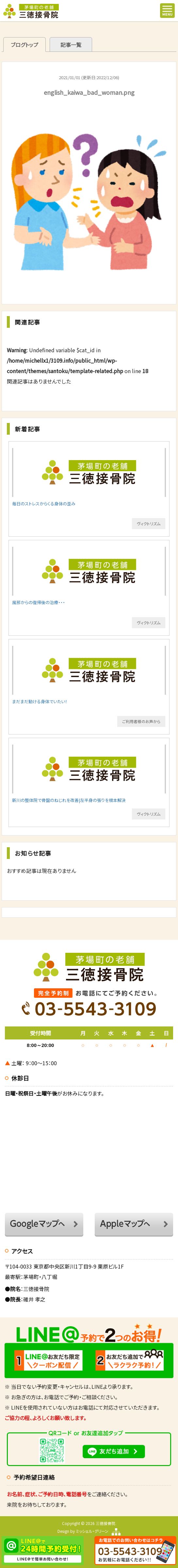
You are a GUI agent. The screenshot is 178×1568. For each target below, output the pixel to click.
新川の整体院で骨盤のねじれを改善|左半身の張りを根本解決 (69, 800)
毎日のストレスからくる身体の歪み (43, 504)
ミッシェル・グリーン (92, 1531)
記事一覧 (70, 45)
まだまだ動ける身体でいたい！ (39, 701)
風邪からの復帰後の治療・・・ (38, 602)
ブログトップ (24, 45)
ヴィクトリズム (148, 523)
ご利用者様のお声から (141, 721)
